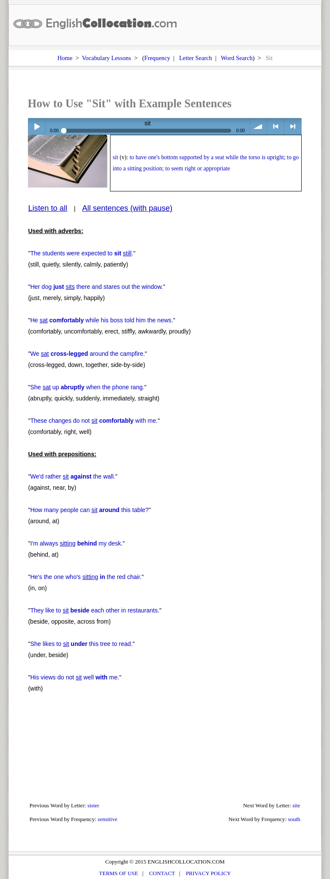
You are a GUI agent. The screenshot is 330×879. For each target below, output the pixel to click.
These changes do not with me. (93, 420)
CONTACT (162, 873)
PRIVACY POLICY (208, 873)
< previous (275, 126)
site (296, 805)
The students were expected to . (81, 253)
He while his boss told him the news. (101, 320)
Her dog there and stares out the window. (96, 286)
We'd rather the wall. (72, 476)
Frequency (157, 58)
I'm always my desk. (76, 543)
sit (115, 157)
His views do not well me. (74, 677)
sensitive (107, 819)
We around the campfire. (87, 353)
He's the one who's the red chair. (85, 576)
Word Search (237, 58)
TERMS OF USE (118, 873)
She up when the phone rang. (87, 387)
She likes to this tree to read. (81, 643)
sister (93, 805)
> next (292, 126)
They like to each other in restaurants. (94, 610)
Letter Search (195, 58)
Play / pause (36, 126)
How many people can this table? (89, 509)
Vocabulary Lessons (106, 58)
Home (65, 58)
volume (258, 126)
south (294, 819)
